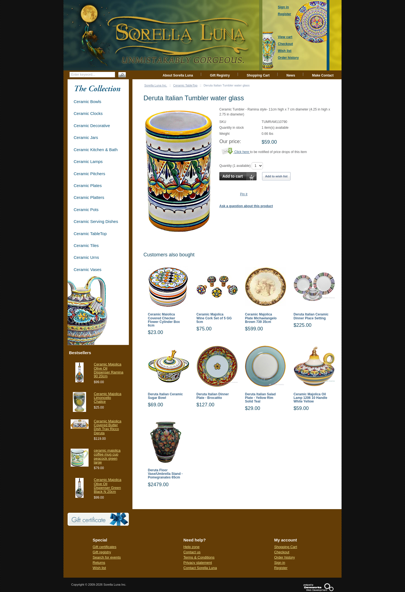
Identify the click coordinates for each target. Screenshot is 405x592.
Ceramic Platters (89, 197)
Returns (99, 563)
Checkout (281, 552)
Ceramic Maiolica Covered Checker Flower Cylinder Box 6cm (164, 320)
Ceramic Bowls (87, 101)
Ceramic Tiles (86, 245)
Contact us (192, 552)
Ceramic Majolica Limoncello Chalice (107, 398)
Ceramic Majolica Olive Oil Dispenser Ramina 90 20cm (108, 370)
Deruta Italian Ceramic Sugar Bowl (165, 396)
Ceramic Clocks (88, 113)
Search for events (107, 557)
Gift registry (102, 552)
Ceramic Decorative (92, 125)
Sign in (279, 563)
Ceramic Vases (88, 269)
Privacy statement (197, 563)
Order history (284, 557)
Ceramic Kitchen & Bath (96, 149)
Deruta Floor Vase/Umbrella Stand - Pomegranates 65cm (165, 474)
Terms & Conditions (199, 557)
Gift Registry (220, 75)
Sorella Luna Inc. (155, 85)
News (290, 75)
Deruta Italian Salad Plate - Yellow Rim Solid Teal (260, 398)
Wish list (99, 568)
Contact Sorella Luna (200, 568)
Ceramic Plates (88, 185)
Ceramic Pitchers (89, 173)
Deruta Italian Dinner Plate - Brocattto (212, 396)
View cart (285, 37)
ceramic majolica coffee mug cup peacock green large (107, 456)
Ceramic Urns (86, 257)
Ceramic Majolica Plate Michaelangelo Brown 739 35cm (261, 318)
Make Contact (323, 75)
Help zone (191, 547)
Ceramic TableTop (185, 85)
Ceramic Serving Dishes (96, 221)
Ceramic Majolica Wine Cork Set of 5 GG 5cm (214, 318)
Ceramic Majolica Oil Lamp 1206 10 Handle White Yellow (310, 398)
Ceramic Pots (86, 209)
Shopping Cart (258, 75)
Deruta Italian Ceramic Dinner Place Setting (311, 316)
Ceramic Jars (86, 137)
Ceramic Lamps (88, 161)
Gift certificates (104, 547)
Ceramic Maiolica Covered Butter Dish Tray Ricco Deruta (107, 427)
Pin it (243, 194)
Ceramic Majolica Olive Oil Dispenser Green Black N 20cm (107, 486)
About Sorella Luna (178, 75)
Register (280, 568)
